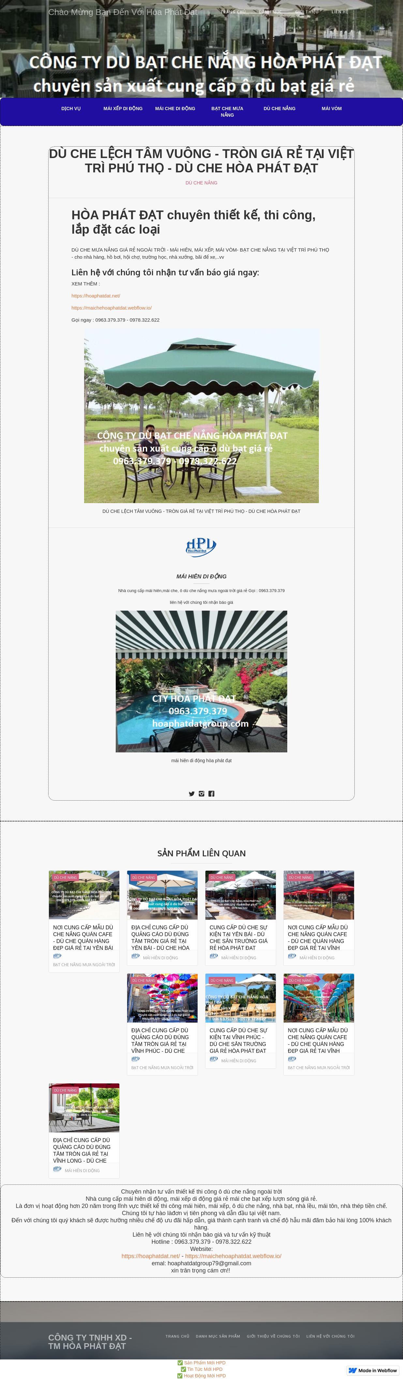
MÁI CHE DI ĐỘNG (175, 108)
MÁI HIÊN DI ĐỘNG (201, 576)
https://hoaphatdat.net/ (95, 295)
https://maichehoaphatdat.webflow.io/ (111, 308)
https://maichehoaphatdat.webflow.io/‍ (233, 1256)
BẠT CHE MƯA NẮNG (228, 112)
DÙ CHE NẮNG (280, 108)
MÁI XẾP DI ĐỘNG (123, 108)
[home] (123, 11)
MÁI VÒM (332, 108)
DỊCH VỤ (71, 108)
